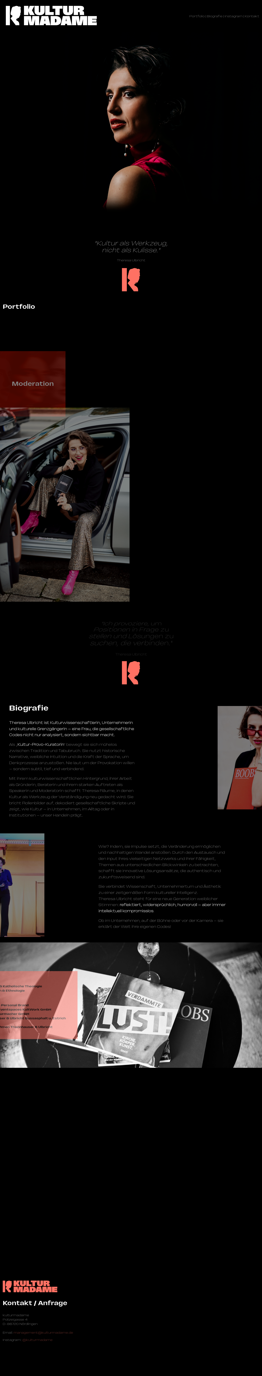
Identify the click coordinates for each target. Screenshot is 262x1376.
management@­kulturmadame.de (43, 1332)
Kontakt (252, 16)
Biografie (215, 16)
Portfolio (197, 16)
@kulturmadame (37, 1340)
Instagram (234, 16)
